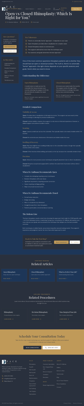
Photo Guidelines (61, 384)
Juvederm (45, 374)
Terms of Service (77, 403)
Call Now (75, 242)
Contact (59, 387)
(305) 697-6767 (10, 51)
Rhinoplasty (32, 364)
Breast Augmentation (48, 385)
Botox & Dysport (47, 371)
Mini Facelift (32, 370)
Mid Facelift (32, 372)
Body (40, 9)
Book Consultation (10, 46)
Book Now (76, 9)
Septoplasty (32, 394)
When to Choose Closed (9, 76)
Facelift (31, 367)
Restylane (45, 377)
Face (20, 9)
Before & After (60, 371)
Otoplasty (32, 381)
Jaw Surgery (32, 391)
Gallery (48, 9)
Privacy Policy (67, 403)
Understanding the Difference (10, 64)
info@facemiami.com (7, 1)
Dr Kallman (56, 9)
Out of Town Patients (62, 380)
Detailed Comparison (10, 68)
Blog (58, 377)
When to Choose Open (9, 71)
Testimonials (60, 374)
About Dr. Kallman (61, 364)
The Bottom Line (9, 80)
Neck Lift (31, 375)
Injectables (30, 9)
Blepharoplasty (33, 378)
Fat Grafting (32, 388)
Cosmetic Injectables (48, 364)
